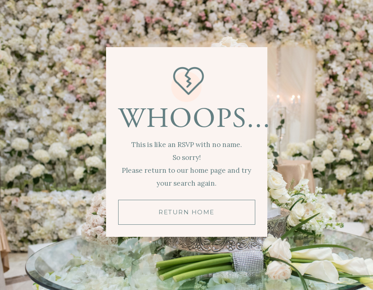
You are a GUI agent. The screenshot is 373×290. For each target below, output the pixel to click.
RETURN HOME (186, 212)
